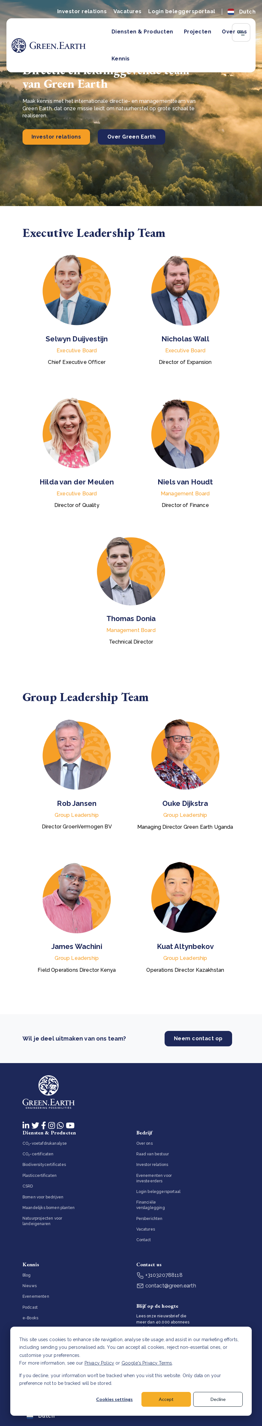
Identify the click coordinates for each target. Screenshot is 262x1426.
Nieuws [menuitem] (30, 1286)
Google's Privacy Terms (147, 1363)
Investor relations (82, 11)
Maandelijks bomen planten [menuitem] (49, 1207)
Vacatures (127, 11)
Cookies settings (114, 1399)
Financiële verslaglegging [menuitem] (150, 1205)
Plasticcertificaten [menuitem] (40, 1175)
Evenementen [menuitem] (36, 1296)
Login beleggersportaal (181, 11)
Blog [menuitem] (27, 1275)
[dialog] (131, 1371)
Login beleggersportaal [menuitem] (158, 1191)
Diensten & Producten (142, 32)
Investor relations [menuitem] (152, 1164)
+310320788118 (159, 1275)
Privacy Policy (99, 1363)
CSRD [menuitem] (28, 1186)
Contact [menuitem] (143, 1240)
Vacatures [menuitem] (145, 1229)
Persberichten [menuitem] (149, 1218)
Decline (218, 1399)
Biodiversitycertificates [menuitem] (44, 1164)
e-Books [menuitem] (30, 1318)
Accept (166, 1399)
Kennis (121, 59)
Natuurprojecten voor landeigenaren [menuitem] (42, 1221)
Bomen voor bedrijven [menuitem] (43, 1197)
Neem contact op (198, 1039)
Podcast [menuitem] (30, 1307)
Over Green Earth (131, 137)
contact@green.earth (166, 1286)
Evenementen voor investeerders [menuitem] (154, 1178)
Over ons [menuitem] (144, 1143)
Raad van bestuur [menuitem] (152, 1154)
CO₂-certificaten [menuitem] (38, 1154)
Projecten (197, 32)
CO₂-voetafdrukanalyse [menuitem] (45, 1143)
